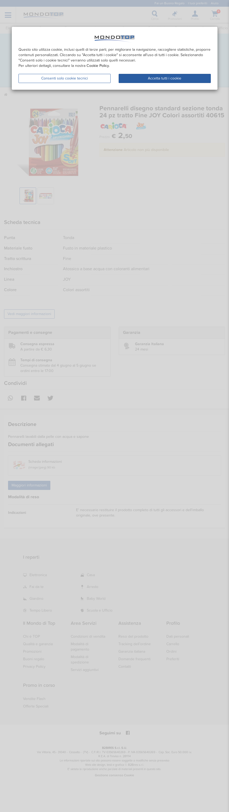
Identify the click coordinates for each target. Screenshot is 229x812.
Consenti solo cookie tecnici (64, 78)
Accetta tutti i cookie (164, 78)
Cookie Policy (98, 65)
